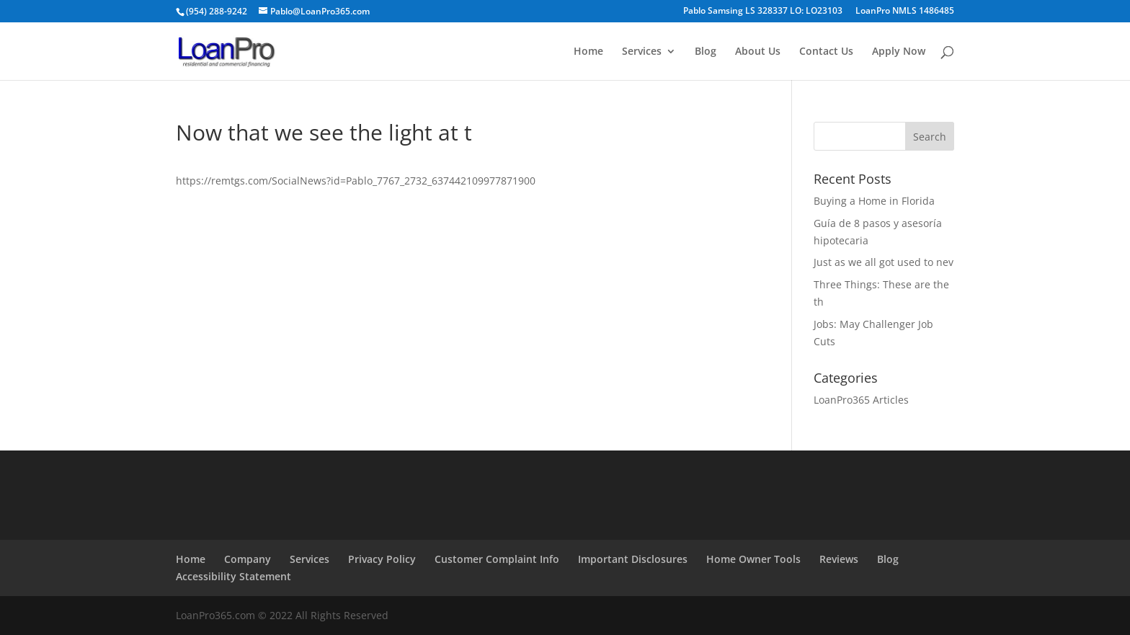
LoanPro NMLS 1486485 (904, 11)
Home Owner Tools (753, 559)
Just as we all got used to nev (883, 262)
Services (642, 52)
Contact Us (826, 52)
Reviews (838, 559)
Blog (705, 52)
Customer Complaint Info (497, 559)
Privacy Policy (382, 559)
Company (247, 559)
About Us (757, 52)
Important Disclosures (633, 559)
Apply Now (898, 52)
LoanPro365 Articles (861, 400)
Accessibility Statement (233, 576)
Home (588, 52)
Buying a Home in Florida (874, 201)
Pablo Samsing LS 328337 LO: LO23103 (762, 11)
